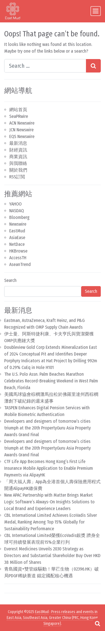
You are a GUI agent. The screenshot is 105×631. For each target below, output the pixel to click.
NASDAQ (16, 210)
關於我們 (18, 170)
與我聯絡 (18, 163)
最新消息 (18, 143)
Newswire (17, 224)
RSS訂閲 (17, 176)
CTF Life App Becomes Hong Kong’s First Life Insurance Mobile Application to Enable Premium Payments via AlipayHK (48, 468)
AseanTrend (20, 264)
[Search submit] (93, 66)
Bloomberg (19, 217)
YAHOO (15, 204)
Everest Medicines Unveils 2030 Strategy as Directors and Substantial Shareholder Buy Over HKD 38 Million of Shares (52, 555)
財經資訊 (18, 150)
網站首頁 (18, 109)
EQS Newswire (21, 136)
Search (10, 280)
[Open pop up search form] (97, 623)
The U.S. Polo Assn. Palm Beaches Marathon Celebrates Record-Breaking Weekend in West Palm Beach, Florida (51, 380)
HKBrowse (18, 251)
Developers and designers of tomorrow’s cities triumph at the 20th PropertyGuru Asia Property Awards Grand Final (47, 428)
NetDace (17, 244)
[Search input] (45, 66)
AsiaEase (17, 237)
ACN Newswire (21, 123)
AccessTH (17, 257)
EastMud (17, 230)
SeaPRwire (18, 116)
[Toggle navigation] (95, 11)
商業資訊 (18, 156)
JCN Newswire (21, 129)
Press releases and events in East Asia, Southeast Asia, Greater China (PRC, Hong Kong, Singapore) (53, 617)
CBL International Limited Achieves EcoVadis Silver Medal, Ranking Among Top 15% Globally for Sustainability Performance (50, 522)
